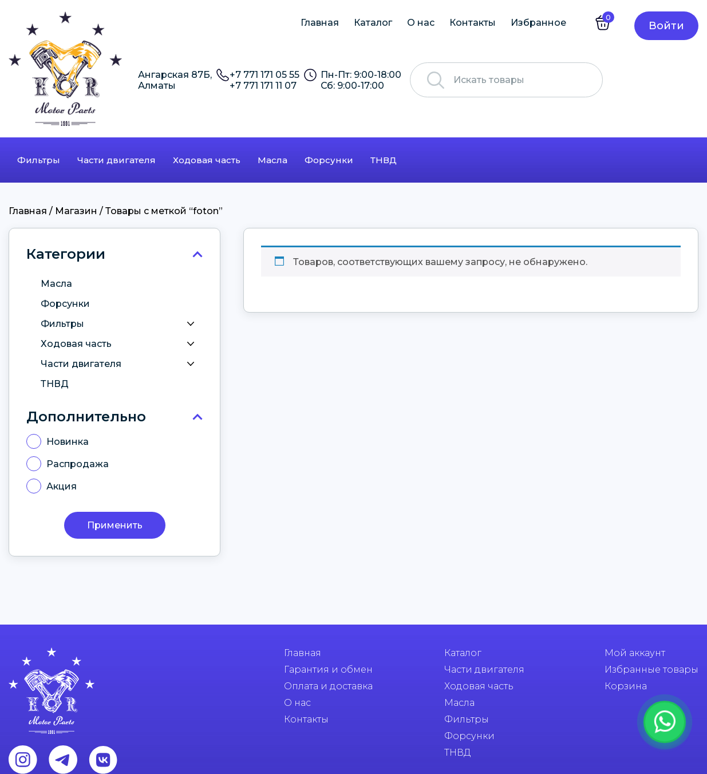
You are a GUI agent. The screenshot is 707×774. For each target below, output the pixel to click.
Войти (666, 25)
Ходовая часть (206, 160)
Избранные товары (651, 669)
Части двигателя (116, 160)
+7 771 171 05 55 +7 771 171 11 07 (264, 80)
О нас (421, 22)
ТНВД (383, 160)
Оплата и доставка (328, 686)
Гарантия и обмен (328, 669)
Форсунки (329, 160)
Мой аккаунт (635, 652)
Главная (320, 22)
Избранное (538, 22)
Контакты (472, 22)
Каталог (373, 22)
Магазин (76, 211)
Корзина (626, 686)
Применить (115, 525)
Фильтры (38, 160)
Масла (272, 160)
